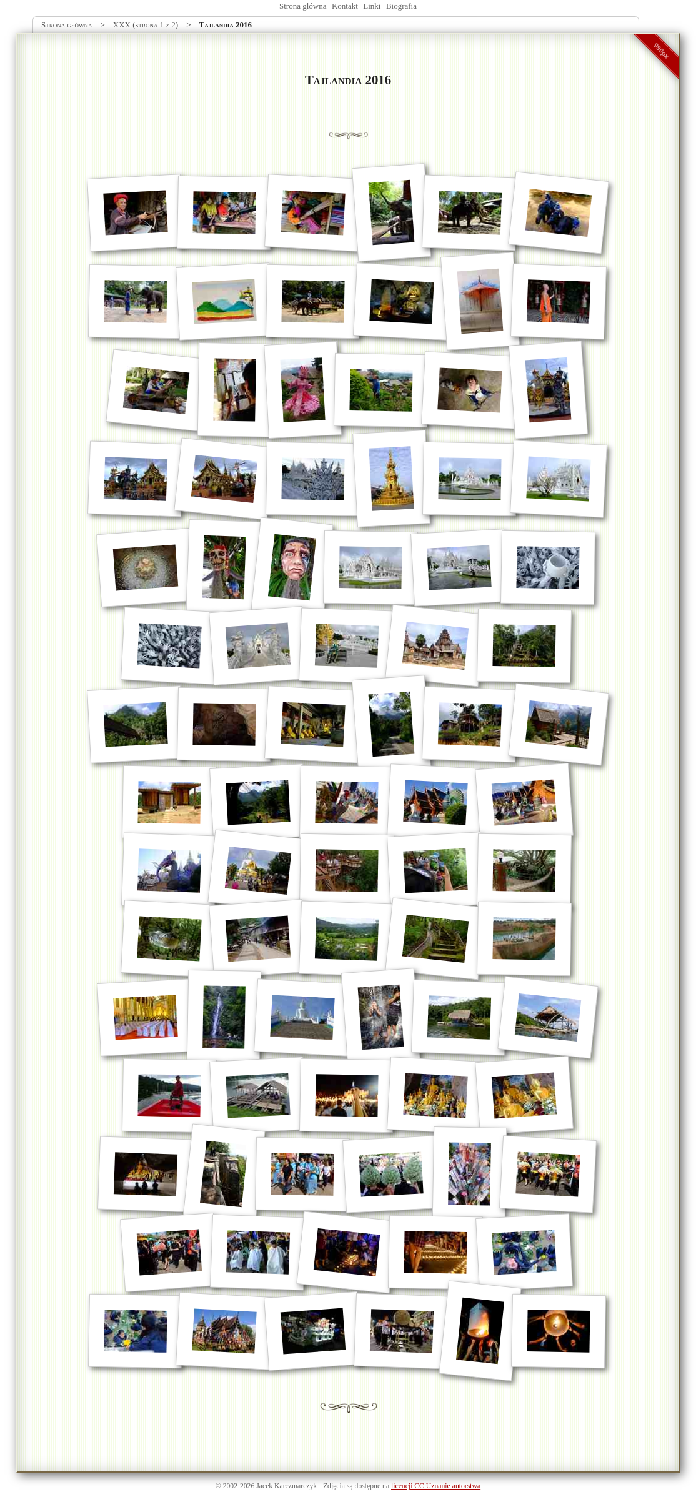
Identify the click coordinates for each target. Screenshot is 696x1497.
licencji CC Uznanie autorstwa (435, 1486)
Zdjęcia (334, 1486)
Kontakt (345, 6)
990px (661, 50)
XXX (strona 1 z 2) (145, 24)
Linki (371, 6)
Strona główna (302, 6)
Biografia (401, 6)
